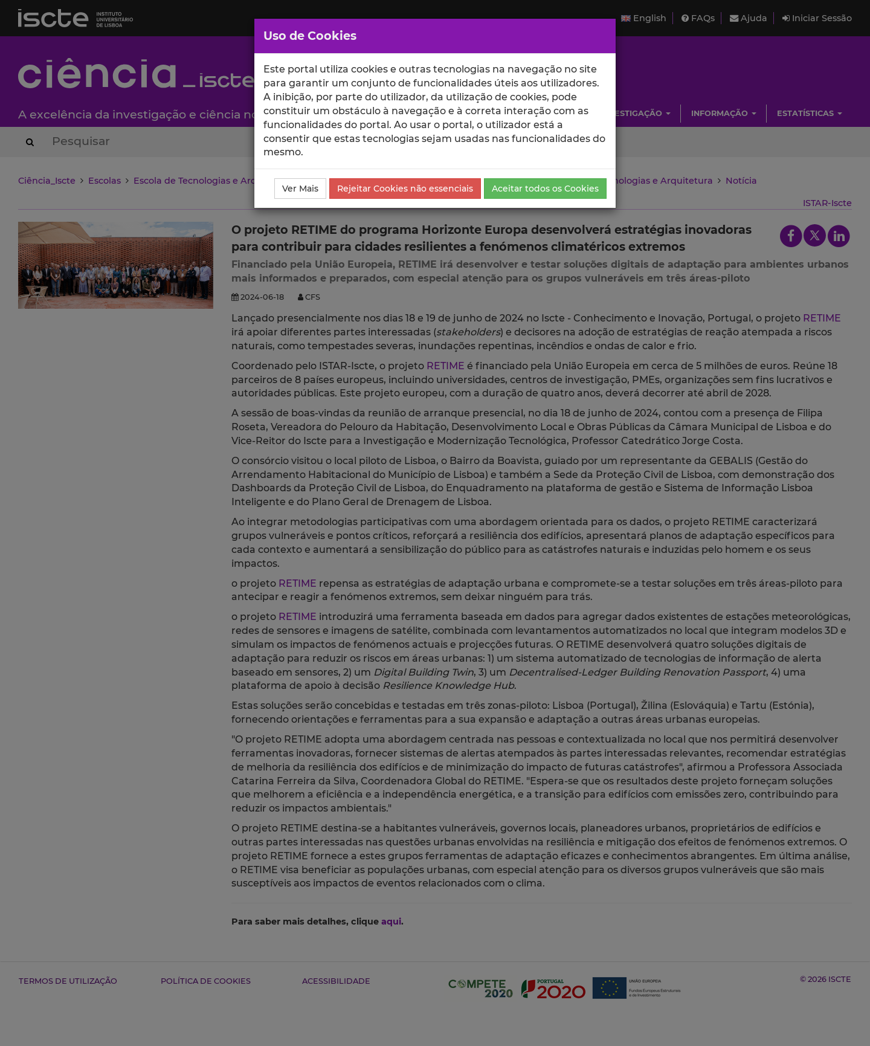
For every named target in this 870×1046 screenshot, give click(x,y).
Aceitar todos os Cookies (545, 188)
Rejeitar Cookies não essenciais (405, 188)
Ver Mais (300, 188)
